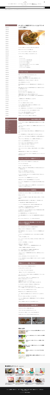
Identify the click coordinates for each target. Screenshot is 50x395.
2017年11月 (7, 97)
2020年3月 (7, 45)
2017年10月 (7, 99)
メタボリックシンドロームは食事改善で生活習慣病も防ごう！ (10, 383)
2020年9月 (7, 33)
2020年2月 (7, 47)
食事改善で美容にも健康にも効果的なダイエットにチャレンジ (35, 356)
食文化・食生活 (8, 132)
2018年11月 (7, 74)
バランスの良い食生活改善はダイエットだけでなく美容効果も (30, 375)
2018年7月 (7, 82)
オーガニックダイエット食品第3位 (24, 62)
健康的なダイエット (10, 9)
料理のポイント (8, 126)
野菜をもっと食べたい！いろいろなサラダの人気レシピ (35, 351)
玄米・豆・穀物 (8, 130)
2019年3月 (7, 66)
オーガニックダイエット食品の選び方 (24, 67)
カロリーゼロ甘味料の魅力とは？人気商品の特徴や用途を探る (20, 375)
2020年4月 (7, 43)
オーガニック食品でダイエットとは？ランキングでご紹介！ (20, 9)
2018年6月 (7, 84)
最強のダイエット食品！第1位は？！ (24, 65)
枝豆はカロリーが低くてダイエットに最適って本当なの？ (35, 341)
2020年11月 (7, 29)
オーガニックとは (22, 58)
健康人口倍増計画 (27, 392)
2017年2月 (7, 115)
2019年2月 (7, 68)
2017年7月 (7, 105)
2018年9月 (7, 78)
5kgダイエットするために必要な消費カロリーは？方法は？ (35, 331)
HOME (6, 9)
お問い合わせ (41, 389)
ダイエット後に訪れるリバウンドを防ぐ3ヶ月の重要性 (35, 336)
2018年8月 (7, 80)
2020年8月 (7, 35)
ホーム (8, 389)
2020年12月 (7, 27)
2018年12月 (7, 72)
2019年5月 (7, 62)
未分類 (7, 128)
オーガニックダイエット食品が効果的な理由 (25, 59)
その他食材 (25, 389)
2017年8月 (7, 103)
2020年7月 (7, 37)
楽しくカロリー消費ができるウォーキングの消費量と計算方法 (35, 346)
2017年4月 (7, 111)
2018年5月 (7, 86)
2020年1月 (7, 49)
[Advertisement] (25, 17)
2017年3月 (7, 113)
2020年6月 (7, 39)
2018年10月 (7, 76)
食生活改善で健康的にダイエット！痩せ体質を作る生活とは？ (39, 383)
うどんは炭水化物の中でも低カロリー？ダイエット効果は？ (10, 375)
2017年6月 (7, 107)
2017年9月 (7, 101)
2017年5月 (7, 109)
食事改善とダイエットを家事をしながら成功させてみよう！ (40, 375)
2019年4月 (7, 64)
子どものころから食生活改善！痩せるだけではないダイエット (20, 383)
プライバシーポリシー (25, 5)
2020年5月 (7, 41)
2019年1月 (7, 70)
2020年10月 (7, 31)
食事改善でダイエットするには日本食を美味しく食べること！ (30, 383)
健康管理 (10, 389)
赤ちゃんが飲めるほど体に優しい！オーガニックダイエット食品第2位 (29, 64)
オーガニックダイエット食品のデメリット (25, 61)
